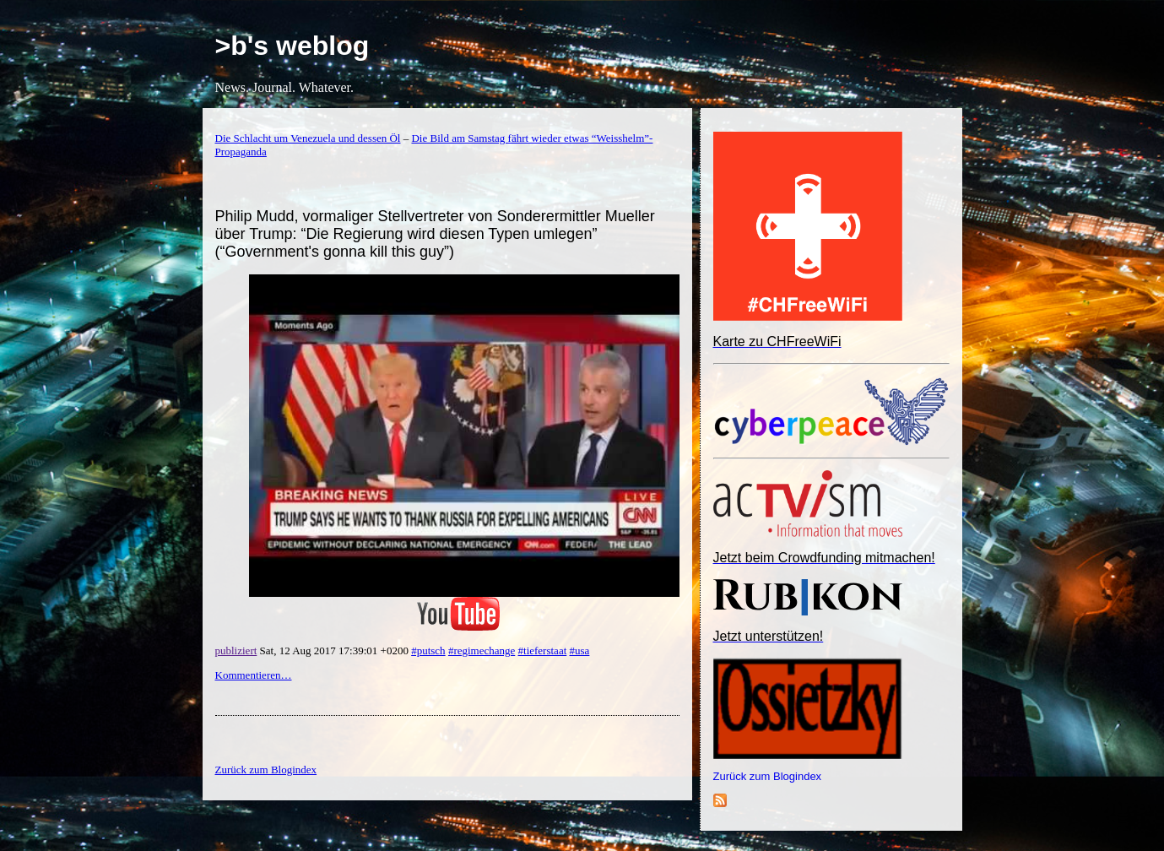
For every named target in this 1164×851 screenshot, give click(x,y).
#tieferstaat (542, 650)
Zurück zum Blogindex (767, 776)
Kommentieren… (253, 675)
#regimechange (481, 650)
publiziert (236, 650)
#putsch (428, 650)
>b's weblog (292, 45)
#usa (580, 650)
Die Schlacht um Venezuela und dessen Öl (308, 138)
